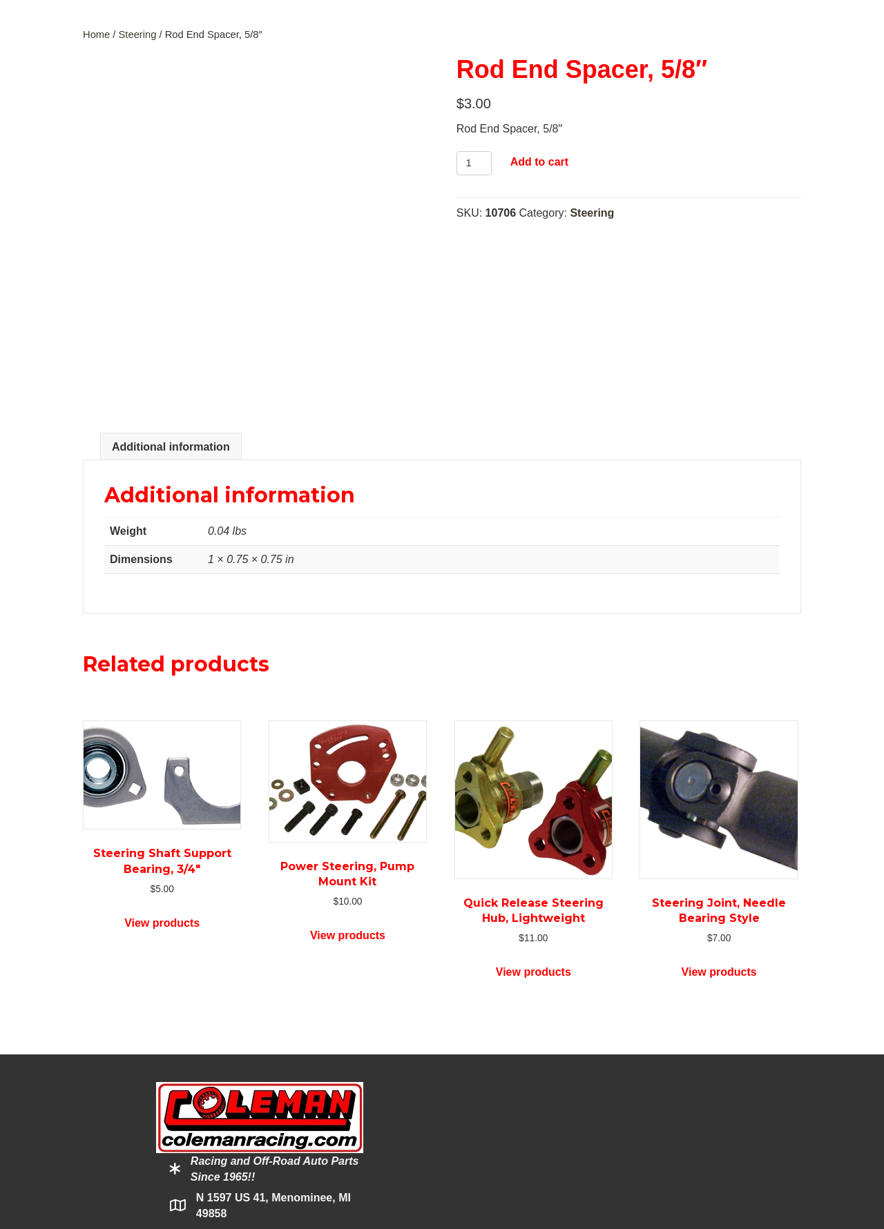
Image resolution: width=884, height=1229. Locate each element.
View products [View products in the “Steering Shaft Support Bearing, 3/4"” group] (162, 748)
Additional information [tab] (171, 272)
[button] (187, 1138)
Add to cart (539, 162)
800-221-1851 (237, 1062)
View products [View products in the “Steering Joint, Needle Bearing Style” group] (719, 797)
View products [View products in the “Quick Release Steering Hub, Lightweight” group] (533, 797)
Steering (138, 34)
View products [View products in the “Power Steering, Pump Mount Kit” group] (347, 761)
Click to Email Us (239, 1091)
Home (96, 34)
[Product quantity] (474, 163)
